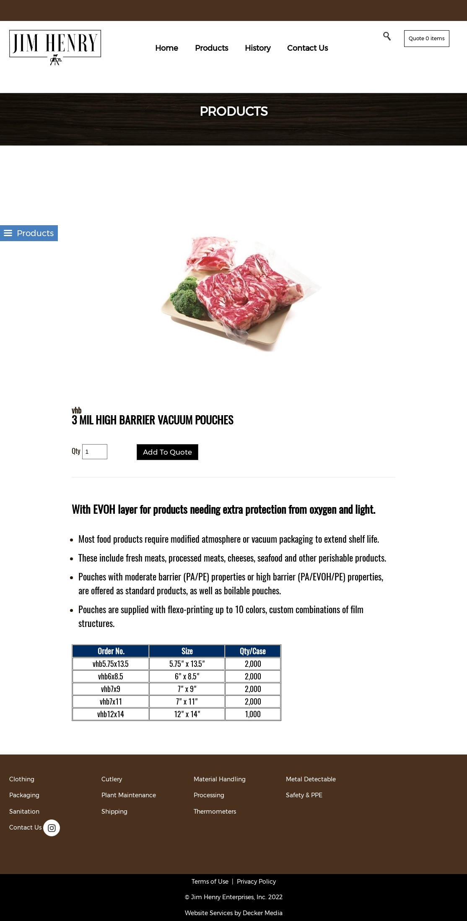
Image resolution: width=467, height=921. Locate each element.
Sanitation (24, 811)
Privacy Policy (256, 881)
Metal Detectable (311, 779)
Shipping (114, 811)
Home (166, 48)
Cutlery (111, 779)
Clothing (21, 779)
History (257, 48)
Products (211, 48)
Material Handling (220, 779)
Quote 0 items (427, 38)
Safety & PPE (304, 795)
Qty (76, 451)
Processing (209, 795)
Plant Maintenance (128, 795)
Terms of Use (210, 881)
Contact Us (307, 48)
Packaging (24, 795)
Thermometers (215, 811)
